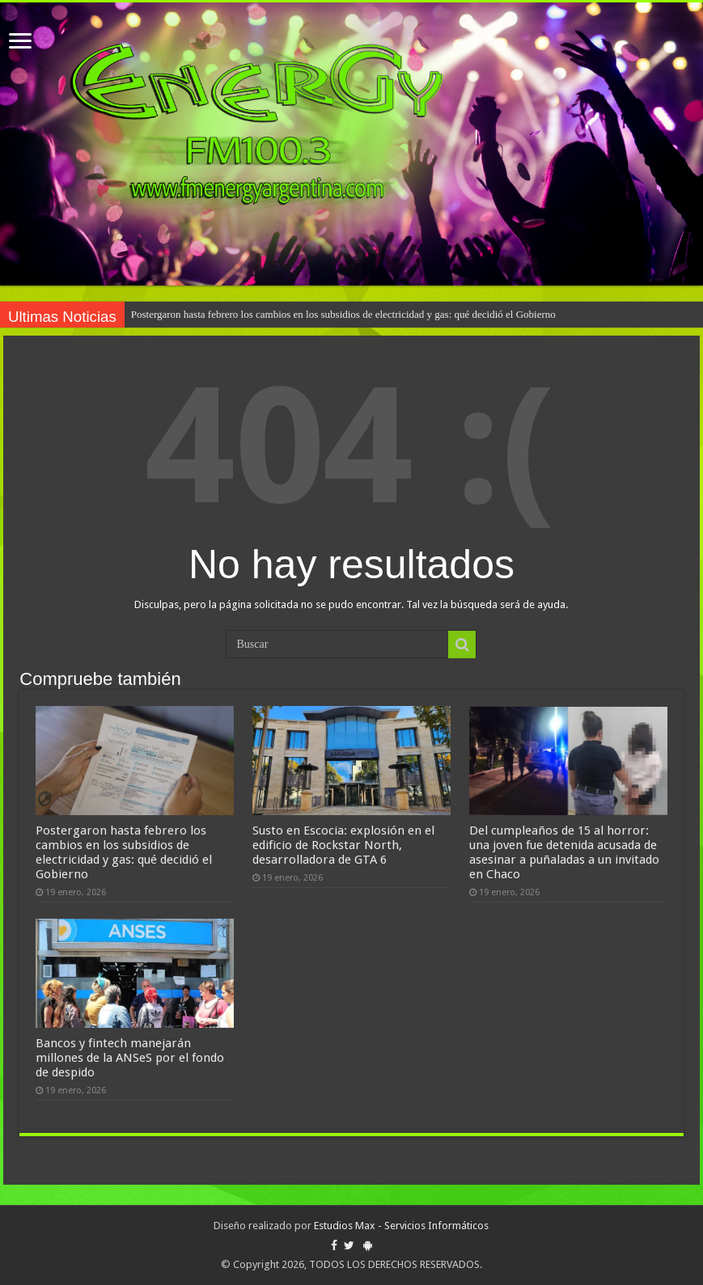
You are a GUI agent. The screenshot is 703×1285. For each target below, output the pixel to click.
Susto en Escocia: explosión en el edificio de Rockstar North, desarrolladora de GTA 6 (343, 845)
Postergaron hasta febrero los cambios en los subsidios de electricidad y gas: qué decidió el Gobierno (343, 314)
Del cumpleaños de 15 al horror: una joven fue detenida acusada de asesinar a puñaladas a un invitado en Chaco (564, 852)
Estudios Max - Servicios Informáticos (401, 1225)
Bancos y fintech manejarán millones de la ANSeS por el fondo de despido (130, 1058)
